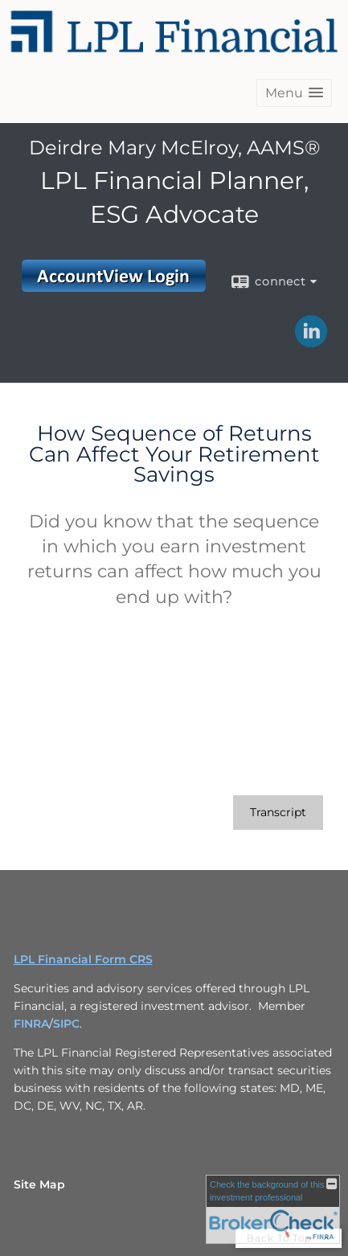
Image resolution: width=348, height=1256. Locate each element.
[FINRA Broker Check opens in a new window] (273, 1209)
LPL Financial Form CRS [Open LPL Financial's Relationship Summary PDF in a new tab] (83, 959)
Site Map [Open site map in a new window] (39, 1184)
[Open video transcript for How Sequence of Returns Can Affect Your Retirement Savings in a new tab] (278, 812)
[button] (294, 93)
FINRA (31, 1023)
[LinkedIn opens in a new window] (311, 341)
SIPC (66, 1023)
